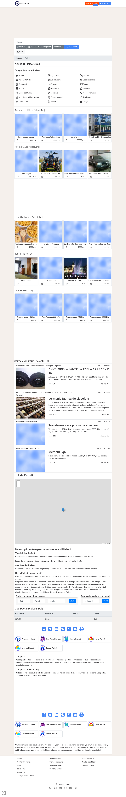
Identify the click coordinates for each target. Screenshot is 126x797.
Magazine (21, 772)
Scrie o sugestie (88, 758)
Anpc (19, 765)
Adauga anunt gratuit (25, 776)
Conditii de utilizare (89, 762)
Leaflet (104, 543)
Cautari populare (55, 769)
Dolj (95, 619)
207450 (18, 619)
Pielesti (48, 619)
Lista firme (21, 769)
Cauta (72, 601)
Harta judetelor (55, 758)
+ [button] (18, 482)
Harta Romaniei (55, 765)
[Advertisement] (63, 23)
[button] (105, 3)
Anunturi (19, 58)
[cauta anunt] (63, 42)
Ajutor (19, 758)
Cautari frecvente (24, 762)
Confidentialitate (88, 765)
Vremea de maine (56, 762)
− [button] (18, 485)
